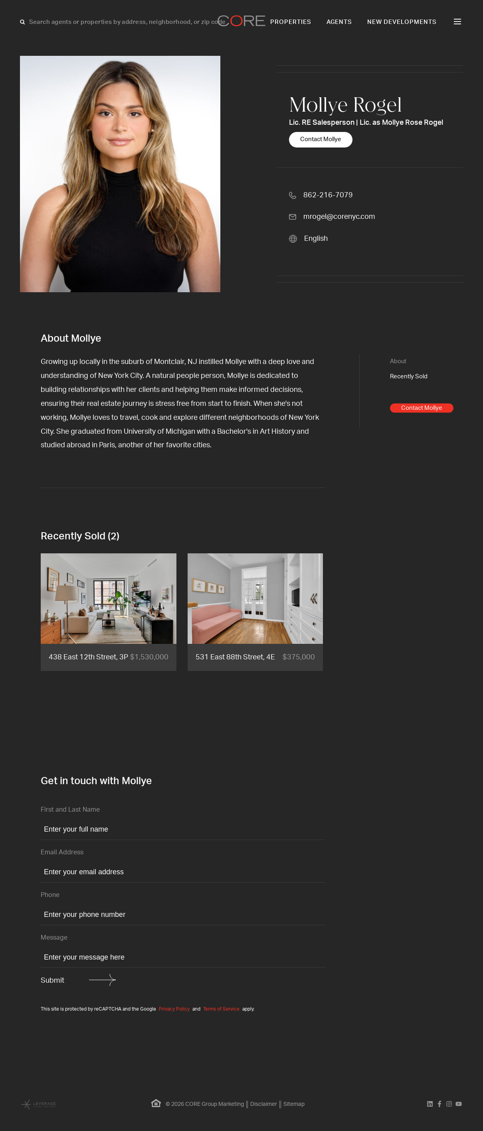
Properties (290, 22)
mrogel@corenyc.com (339, 216)
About (398, 361)
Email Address (62, 852)
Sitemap (294, 1104)
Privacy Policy (174, 1009)
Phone (50, 895)
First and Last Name (70, 809)
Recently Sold (409, 377)
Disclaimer (263, 1104)
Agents (339, 22)
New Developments (402, 22)
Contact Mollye (320, 139)
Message (54, 937)
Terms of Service (221, 1009)
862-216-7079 (328, 195)
